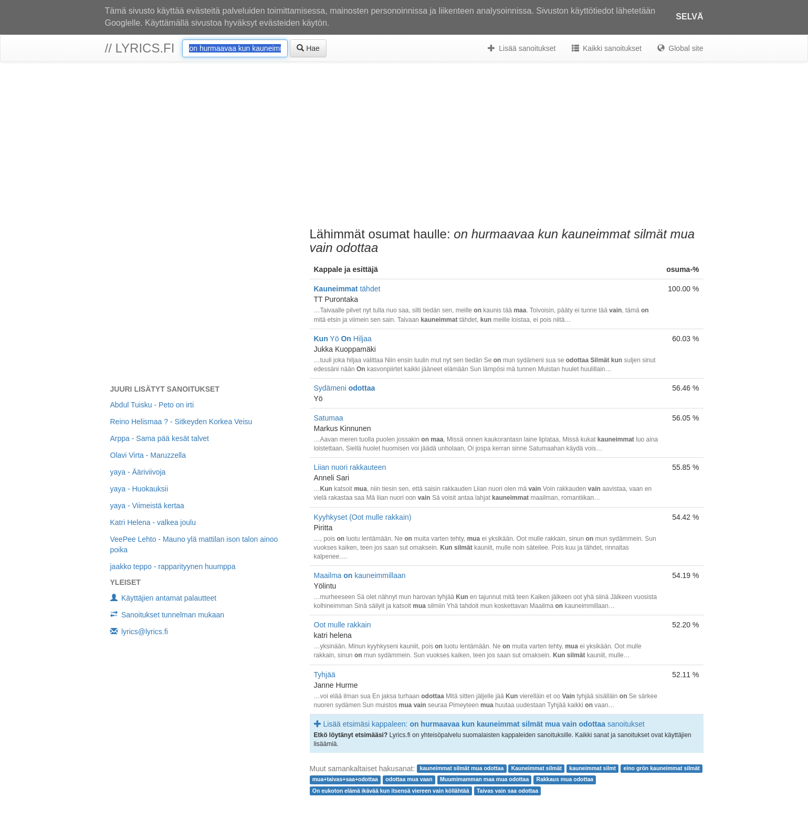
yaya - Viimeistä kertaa (147, 505)
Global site (680, 48)
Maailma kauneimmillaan (360, 575)
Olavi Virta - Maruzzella (148, 455)
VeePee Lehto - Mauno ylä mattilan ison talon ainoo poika (194, 544)
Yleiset (125, 582)
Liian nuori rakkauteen (350, 467)
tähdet (347, 289)
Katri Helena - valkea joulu (153, 522)
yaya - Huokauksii (139, 489)
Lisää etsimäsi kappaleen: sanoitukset (479, 724)
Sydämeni (344, 388)
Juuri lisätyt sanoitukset (164, 389)
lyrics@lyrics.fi (139, 631)
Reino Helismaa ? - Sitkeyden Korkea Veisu (181, 421)
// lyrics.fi (140, 48)
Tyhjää (324, 674)
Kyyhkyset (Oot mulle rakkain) (363, 517)
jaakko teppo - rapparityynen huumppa (173, 566)
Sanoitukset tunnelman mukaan (167, 615)
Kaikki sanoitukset (607, 48)
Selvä (689, 16)
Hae (308, 48)
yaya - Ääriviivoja (138, 472)
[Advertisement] (404, 145)
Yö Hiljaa (343, 338)
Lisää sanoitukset (522, 48)
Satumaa (328, 418)
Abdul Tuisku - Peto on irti (152, 405)
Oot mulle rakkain (342, 625)
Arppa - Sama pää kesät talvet (159, 438)
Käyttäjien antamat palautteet (163, 598)
